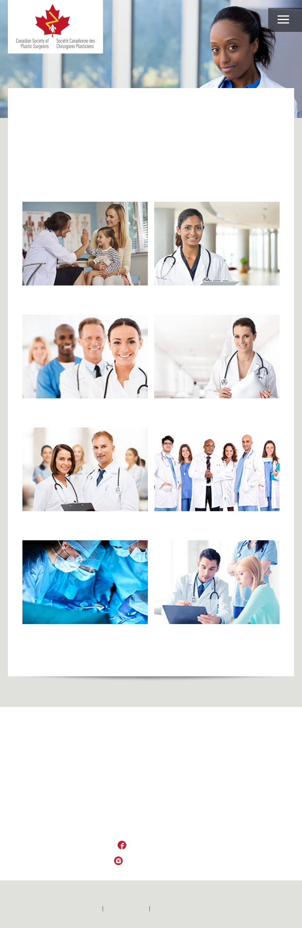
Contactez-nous (126, 909)
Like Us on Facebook (156, 845)
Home (29, 104)
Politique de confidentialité (186, 909)
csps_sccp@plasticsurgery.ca (151, 830)
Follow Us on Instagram (157, 861)
